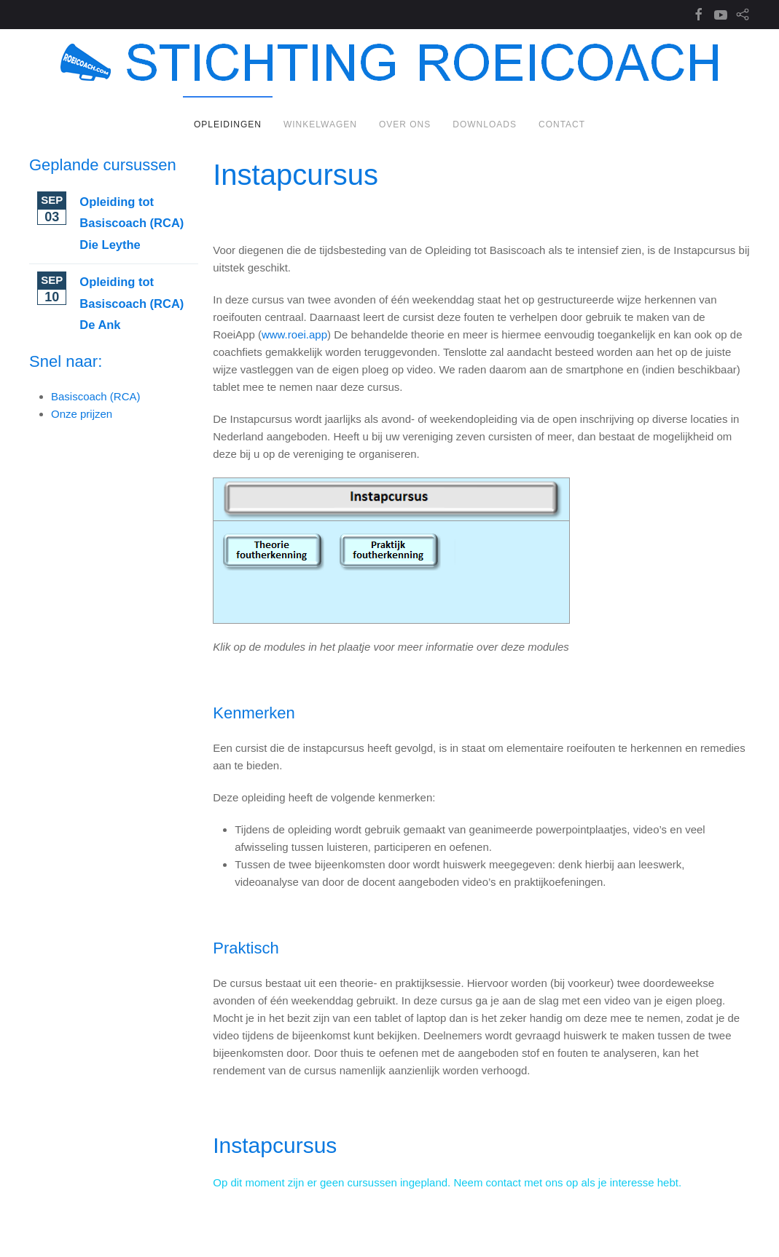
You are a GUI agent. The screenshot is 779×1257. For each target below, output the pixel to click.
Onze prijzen (81, 414)
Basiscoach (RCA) (96, 396)
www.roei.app (294, 334)
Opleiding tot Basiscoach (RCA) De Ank (131, 303)
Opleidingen (228, 124)
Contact (562, 124)
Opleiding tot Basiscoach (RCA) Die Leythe (131, 223)
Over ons (405, 124)
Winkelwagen (320, 124)
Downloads (485, 124)
